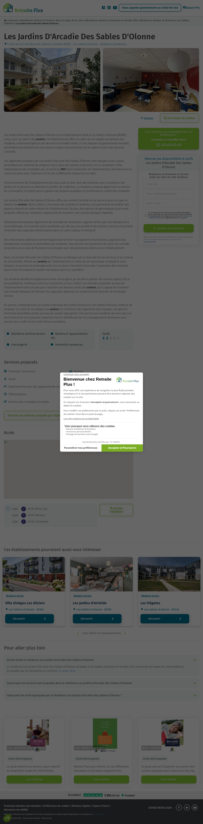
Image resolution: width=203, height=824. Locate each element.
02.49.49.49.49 (168, 145)
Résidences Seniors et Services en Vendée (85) (111, 20)
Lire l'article (34, 779)
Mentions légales (81, 805)
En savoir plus (66, 670)
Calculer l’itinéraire (116, 510)
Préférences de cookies (56, 805)
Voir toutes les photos (179, 118)
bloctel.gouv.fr (150, 242)
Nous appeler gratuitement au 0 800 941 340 (150, 7)
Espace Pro (191, 7)
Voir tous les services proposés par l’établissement (40, 415)
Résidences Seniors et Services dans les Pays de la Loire (52, 20)
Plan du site (47, 818)
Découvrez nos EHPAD (16, 809)
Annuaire (13, 20)
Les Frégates (150, 603)
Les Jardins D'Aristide (90, 603)
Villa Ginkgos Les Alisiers (25, 603)
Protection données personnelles (22, 805)
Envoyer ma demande (168, 228)
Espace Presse (101, 805)
